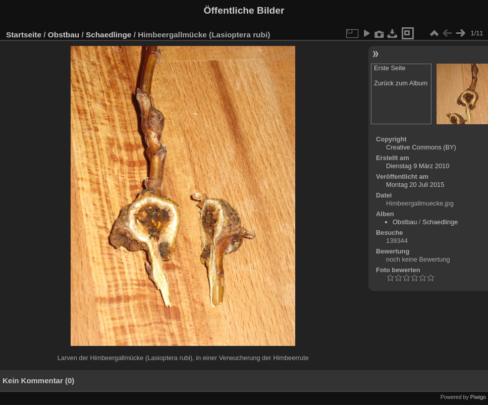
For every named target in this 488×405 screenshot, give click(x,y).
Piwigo (478, 397)
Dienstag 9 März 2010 (417, 166)
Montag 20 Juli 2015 (415, 184)
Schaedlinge (108, 34)
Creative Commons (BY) (421, 147)
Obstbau (63, 34)
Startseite (23, 34)
